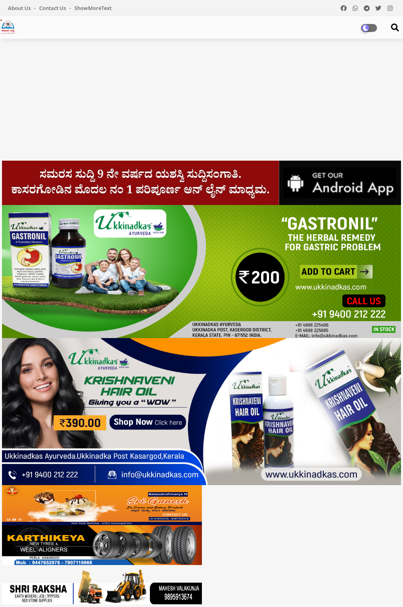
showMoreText (93, 8)
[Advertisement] (201, 103)
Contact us (53, 8)
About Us (20, 8)
